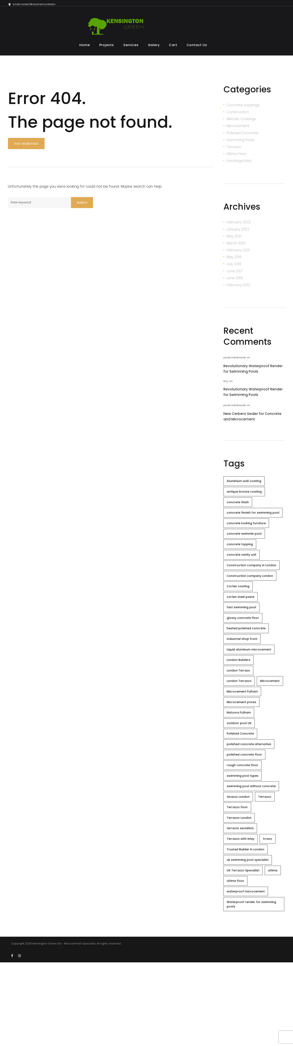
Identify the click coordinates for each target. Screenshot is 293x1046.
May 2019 (234, 258)
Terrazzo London (240, 888)
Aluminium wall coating (245, 483)
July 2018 (233, 265)
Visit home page (26, 145)
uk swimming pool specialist (249, 936)
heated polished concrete (247, 658)
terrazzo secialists (242, 900)
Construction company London (251, 597)
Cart (173, 46)
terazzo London (239, 864)
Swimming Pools (240, 141)
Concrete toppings (242, 106)
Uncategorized (238, 162)
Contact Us (197, 46)
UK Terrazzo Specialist (244, 948)
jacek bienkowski (234, 359)
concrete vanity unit (243, 573)
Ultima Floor (236, 155)
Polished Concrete (242, 134)
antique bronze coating (245, 496)
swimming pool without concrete (253, 851)
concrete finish (239, 508)
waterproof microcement (247, 973)
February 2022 (238, 223)
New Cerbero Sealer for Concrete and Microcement (252, 418)
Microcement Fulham (244, 742)
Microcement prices (243, 754)
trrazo (273, 912)
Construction (237, 113)
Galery (154, 46)
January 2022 (237, 230)
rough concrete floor (244, 827)
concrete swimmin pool (245, 549)
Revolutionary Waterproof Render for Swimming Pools (253, 370)
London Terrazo (240, 706)
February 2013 (238, 286)
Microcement (237, 127)
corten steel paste (242, 621)
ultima (233, 960)
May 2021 (234, 237)
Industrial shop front (243, 670)
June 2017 (234, 272)
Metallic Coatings (241, 120)
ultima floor (259, 960)
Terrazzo (233, 148)
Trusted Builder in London (247, 924)
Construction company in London (253, 585)
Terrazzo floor (239, 876)
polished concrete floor (246, 815)
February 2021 (238, 251)
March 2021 (235, 244)
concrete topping (241, 561)
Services (130, 46)
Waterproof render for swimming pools (253, 987)
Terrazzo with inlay (242, 912)
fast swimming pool (243, 633)
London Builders (240, 694)
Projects (106, 46)
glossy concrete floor (244, 646)
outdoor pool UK (240, 779)
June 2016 (234, 279)
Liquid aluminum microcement (250, 682)
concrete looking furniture (248, 536)
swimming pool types (244, 839)
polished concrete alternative (250, 803)
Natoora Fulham (240, 767)
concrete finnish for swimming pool (250, 522)
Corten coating (239, 609)
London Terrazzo (240, 718)
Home (84, 46)
